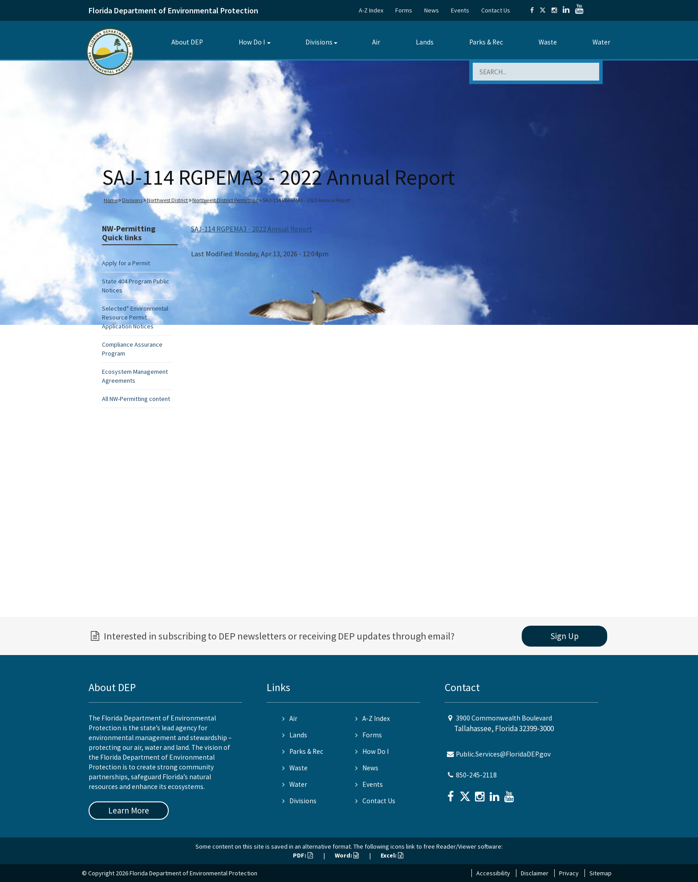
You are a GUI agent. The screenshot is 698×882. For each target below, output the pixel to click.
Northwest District (167, 200)
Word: (347, 855)
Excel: (392, 855)
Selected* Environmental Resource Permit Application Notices (135, 317)
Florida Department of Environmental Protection (173, 10)
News (431, 10)
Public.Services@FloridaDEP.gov (503, 754)
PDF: (303, 855)
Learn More (128, 810)
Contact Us (495, 10)
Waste (548, 42)
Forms (403, 10)
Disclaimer (534, 873)
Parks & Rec (486, 42)
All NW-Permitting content (136, 399)
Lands (425, 42)
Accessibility (493, 873)
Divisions (319, 42)
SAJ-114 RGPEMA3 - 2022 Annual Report (251, 228)
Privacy (569, 873)
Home (111, 200)
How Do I (252, 42)
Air (376, 42)
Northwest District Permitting (225, 200)
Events (460, 10)
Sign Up (565, 636)
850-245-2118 (476, 775)
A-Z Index (371, 10)
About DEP (187, 42)
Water (601, 42)
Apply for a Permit (126, 263)
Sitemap (600, 873)
